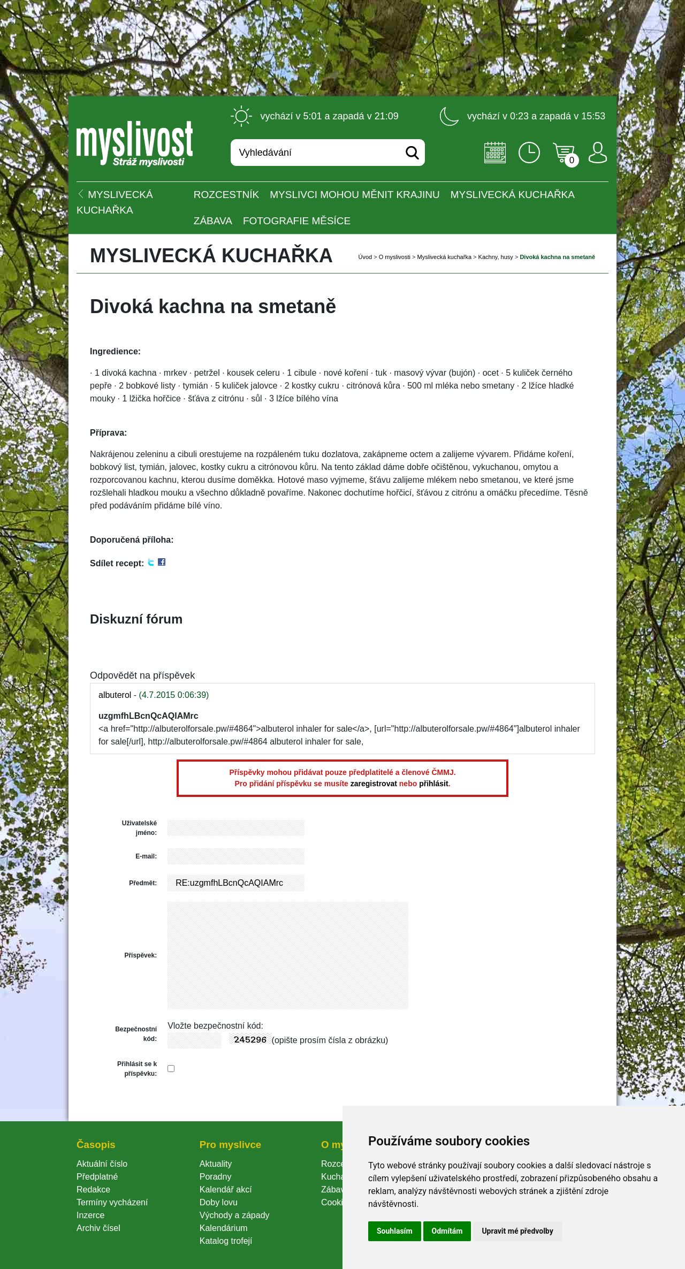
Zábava (213, 220)
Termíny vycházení (112, 1202)
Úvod (365, 257)
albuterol (114, 695)
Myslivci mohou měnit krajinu (354, 194)
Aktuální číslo (102, 1163)
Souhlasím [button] (395, 1231)
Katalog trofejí (226, 1240)
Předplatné (97, 1176)
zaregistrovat (374, 783)
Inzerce (90, 1215)
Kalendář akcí (226, 1189)
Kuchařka (339, 1176)
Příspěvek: (140, 955)
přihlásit (433, 783)
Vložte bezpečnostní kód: (215, 1025)
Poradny (216, 1176)
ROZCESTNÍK (226, 194)
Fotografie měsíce (297, 220)
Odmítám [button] (447, 1231)
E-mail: (146, 856)
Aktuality (216, 1163)
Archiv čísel (98, 1228)
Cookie (336, 1202)
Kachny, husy (495, 257)
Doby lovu (219, 1202)
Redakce (93, 1189)
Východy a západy (235, 1215)
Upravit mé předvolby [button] (517, 1231)
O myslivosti (394, 257)
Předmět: (143, 883)
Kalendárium (224, 1228)
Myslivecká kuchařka (513, 194)
